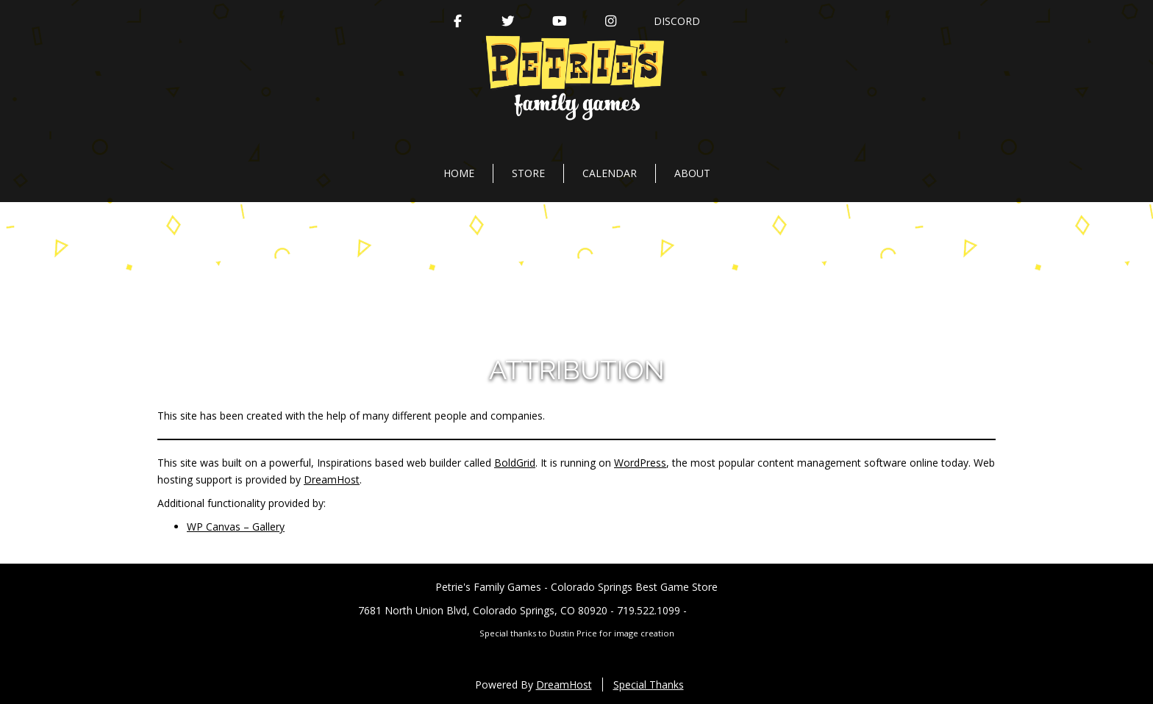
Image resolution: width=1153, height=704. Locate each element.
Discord (677, 21)
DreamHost (332, 479)
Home (458, 173)
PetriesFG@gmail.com (742, 610)
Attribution (577, 369)
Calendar (609, 173)
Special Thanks (648, 685)
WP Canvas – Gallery (236, 527)
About (692, 173)
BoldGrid (514, 463)
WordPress (640, 463)
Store (528, 173)
